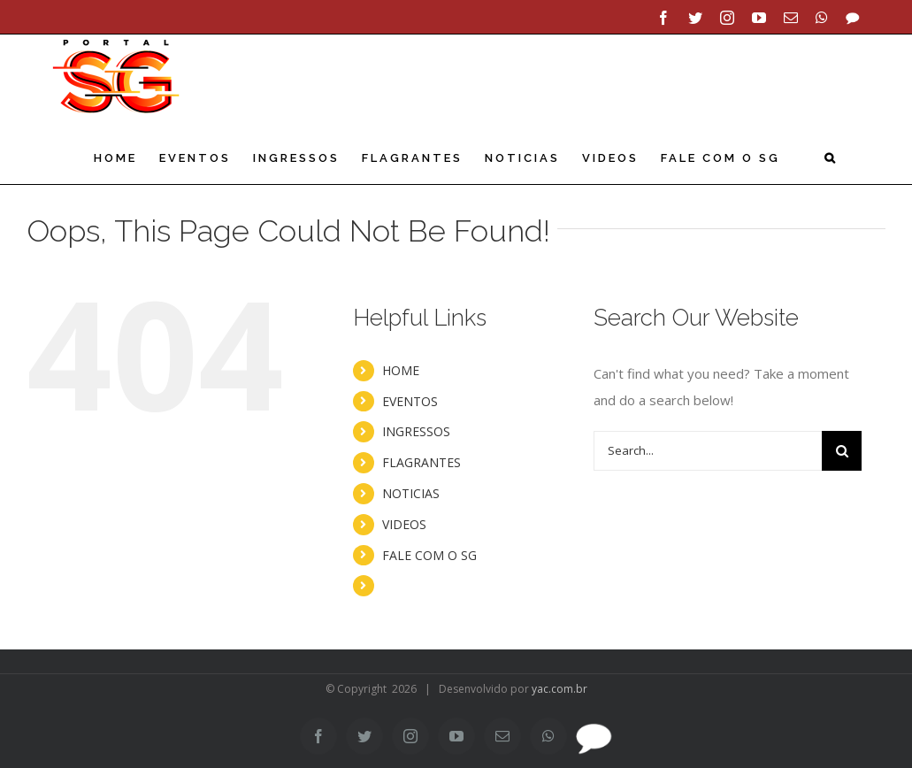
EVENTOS (410, 398)
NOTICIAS (411, 490)
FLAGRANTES (421, 459)
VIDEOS (404, 521)
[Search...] (708, 448)
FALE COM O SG (429, 552)
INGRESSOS (416, 428)
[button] (831, 158)
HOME (400, 367)
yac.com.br (559, 686)
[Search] (842, 448)
